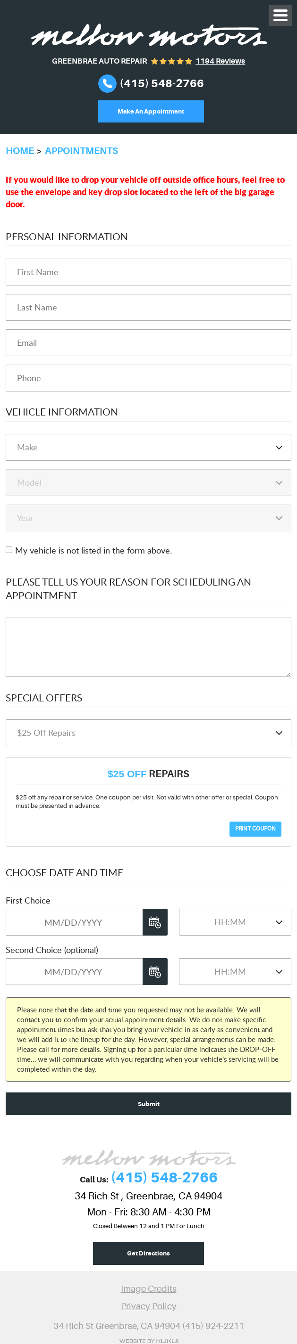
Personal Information (67, 236)
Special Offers (44, 697)
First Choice (28, 900)
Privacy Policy (149, 1306)
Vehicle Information (62, 411)
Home (20, 151)
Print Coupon (255, 828)
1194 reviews (220, 61)
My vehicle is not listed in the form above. (93, 550)
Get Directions (148, 1253)
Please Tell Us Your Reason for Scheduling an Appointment (128, 588)
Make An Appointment (151, 111)
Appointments (81, 151)
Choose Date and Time (64, 872)
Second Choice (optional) (52, 949)
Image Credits (149, 1289)
